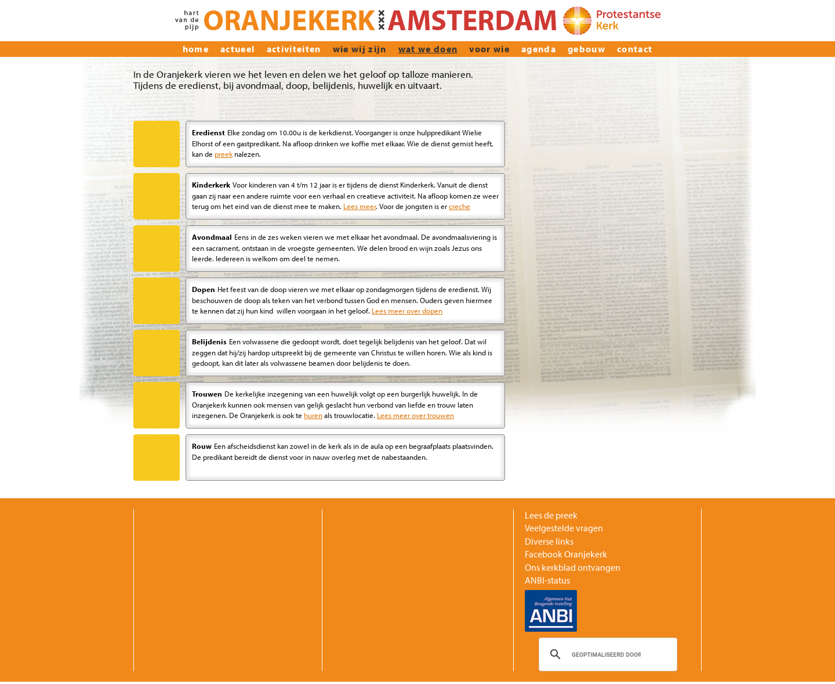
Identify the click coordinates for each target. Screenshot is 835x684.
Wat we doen (428, 49)
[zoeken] (606, 654)
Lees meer (359, 206)
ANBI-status (547, 580)
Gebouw (586, 49)
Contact (634, 49)
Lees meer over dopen (407, 310)
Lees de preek (551, 515)
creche (459, 206)
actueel (237, 49)
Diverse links (549, 541)
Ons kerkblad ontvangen (572, 567)
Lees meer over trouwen (415, 415)
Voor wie (489, 49)
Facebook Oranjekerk (566, 554)
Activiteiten (294, 49)
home (196, 49)
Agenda (538, 49)
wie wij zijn (360, 49)
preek (224, 154)
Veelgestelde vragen (564, 528)
